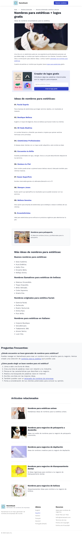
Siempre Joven (23, 187)
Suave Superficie (24, 177)
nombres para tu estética (31, 359)
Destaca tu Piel (24, 164)
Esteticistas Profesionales (29, 141)
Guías (15, 9)
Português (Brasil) (41, 523)
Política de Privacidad (63, 525)
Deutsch (38, 521)
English (37, 510)
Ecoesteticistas (23, 213)
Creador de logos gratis (46, 73)
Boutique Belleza (24, 117)
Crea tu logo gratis (51, 88)
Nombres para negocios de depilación (45, 447)
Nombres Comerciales (26, 9)
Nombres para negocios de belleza (44, 486)
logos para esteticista (53, 64)
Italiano (37, 515)
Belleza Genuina (24, 200)
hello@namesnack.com (63, 517)
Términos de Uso (61, 520)
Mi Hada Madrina (24, 128)
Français (38, 518)
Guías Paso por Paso (62, 514)
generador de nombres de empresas (38, 378)
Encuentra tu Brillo (25, 151)
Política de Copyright (62, 522)
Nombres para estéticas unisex (42, 408)
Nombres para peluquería (41, 232)
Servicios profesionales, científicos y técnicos (47, 9)
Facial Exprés (23, 105)
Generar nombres (61, 3)
